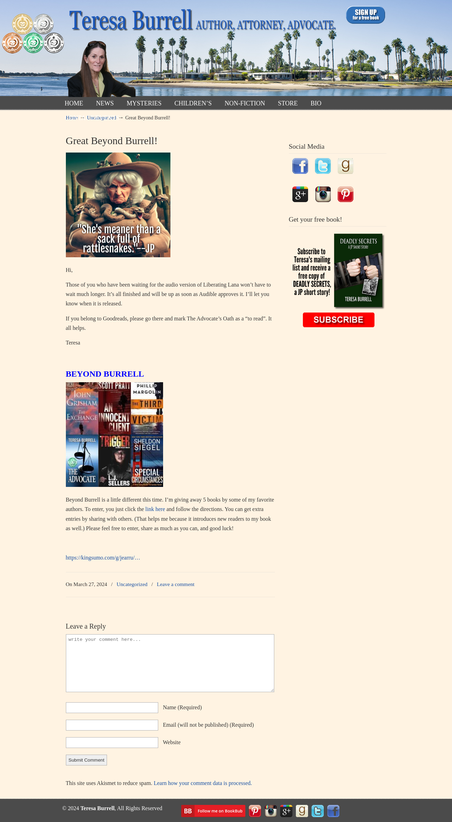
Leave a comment (175, 584)
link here (155, 509)
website (172, 742)
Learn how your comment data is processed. (203, 783)
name (182, 707)
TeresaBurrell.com (201, 50)
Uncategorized (131, 584)
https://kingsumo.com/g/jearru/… (103, 558)
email (208, 725)
